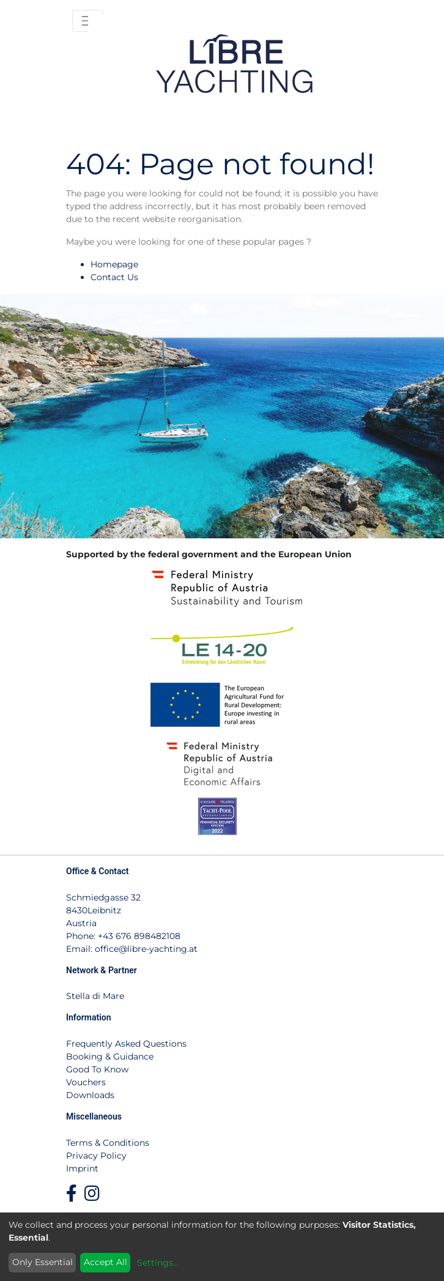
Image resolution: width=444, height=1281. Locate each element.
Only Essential (42, 1262)
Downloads (90, 1095)
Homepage (114, 264)
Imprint (82, 1168)
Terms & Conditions (107, 1142)
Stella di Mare (95, 995)
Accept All (105, 1262)
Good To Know (97, 1069)
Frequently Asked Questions (126, 1043)
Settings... (158, 1262)
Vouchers (86, 1082)
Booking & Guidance (110, 1056)
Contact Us (114, 277)
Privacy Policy (96, 1155)
